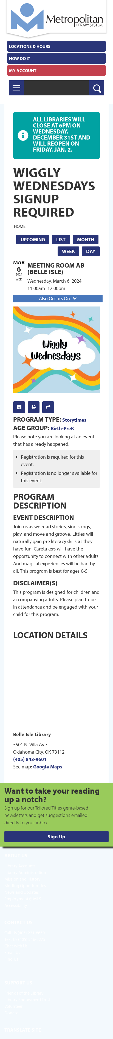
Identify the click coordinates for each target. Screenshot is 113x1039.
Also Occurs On (58, 298)
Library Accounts (20, 865)
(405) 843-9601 (30, 759)
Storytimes (74, 420)
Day (90, 251)
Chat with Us (15, 946)
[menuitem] (56, 46)
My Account (22, 70)
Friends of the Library (24, 993)
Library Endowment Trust (27, 999)
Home (20, 226)
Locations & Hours (29, 46)
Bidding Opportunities (25, 885)
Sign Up (56, 836)
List (61, 239)
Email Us (12, 952)
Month (85, 239)
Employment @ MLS (22, 898)
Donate (11, 1012)
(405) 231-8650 (31, 932)
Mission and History (22, 879)
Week (68, 251)
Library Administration (25, 872)
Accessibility (15, 905)
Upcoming (33, 239)
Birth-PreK (62, 428)
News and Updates (21, 892)
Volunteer (13, 1006)
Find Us (11, 959)
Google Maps (47, 766)
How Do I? (19, 58)
